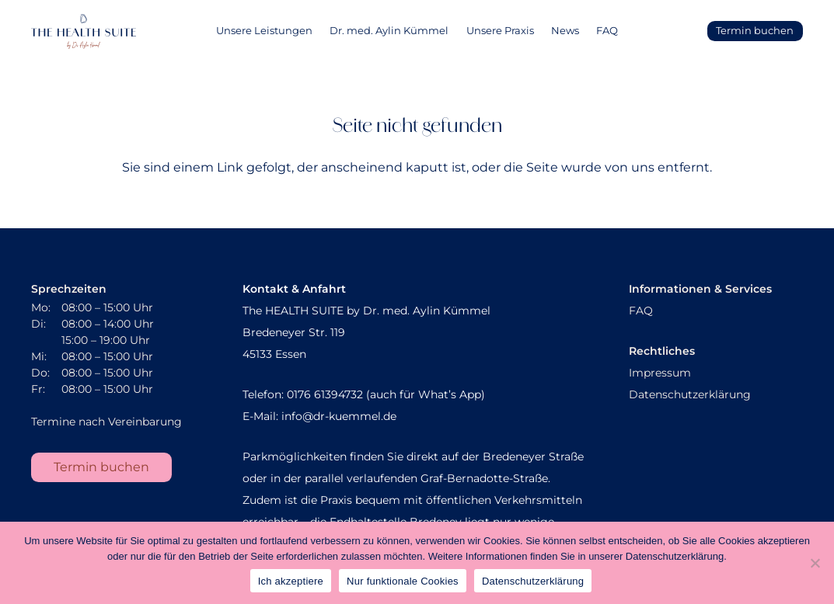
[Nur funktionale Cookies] (814, 563)
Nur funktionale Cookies (403, 581)
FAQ (641, 311)
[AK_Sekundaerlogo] (83, 31)
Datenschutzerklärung (690, 394)
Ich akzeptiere (290, 581)
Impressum (660, 373)
